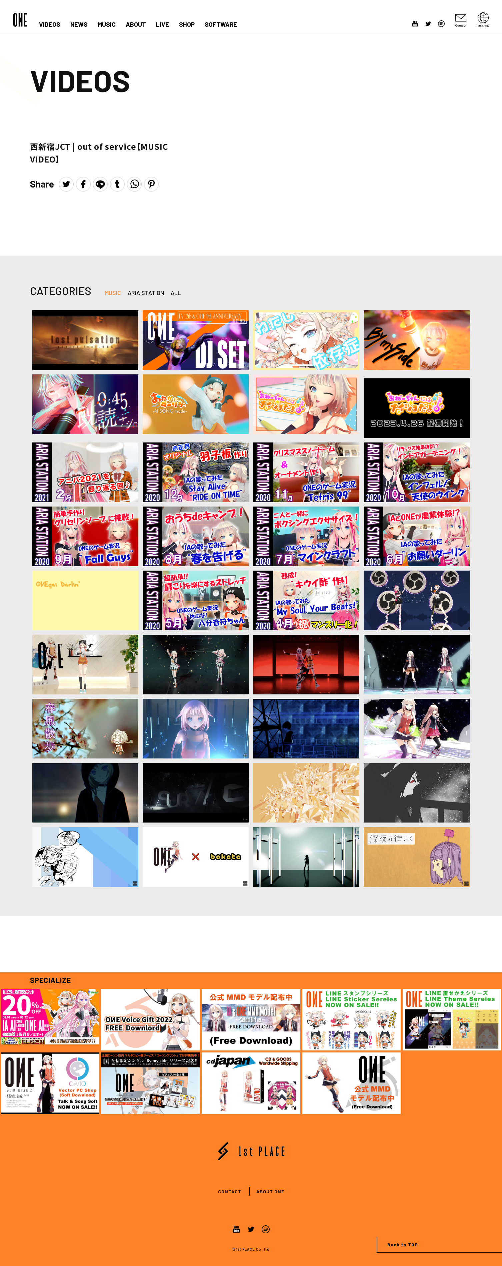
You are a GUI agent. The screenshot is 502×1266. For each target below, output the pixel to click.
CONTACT (229, 1191)
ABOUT (136, 24)
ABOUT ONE (270, 1191)
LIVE (162, 24)
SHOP (187, 24)
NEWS (79, 24)
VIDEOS (49, 24)
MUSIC (107, 24)
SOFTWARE (221, 24)
